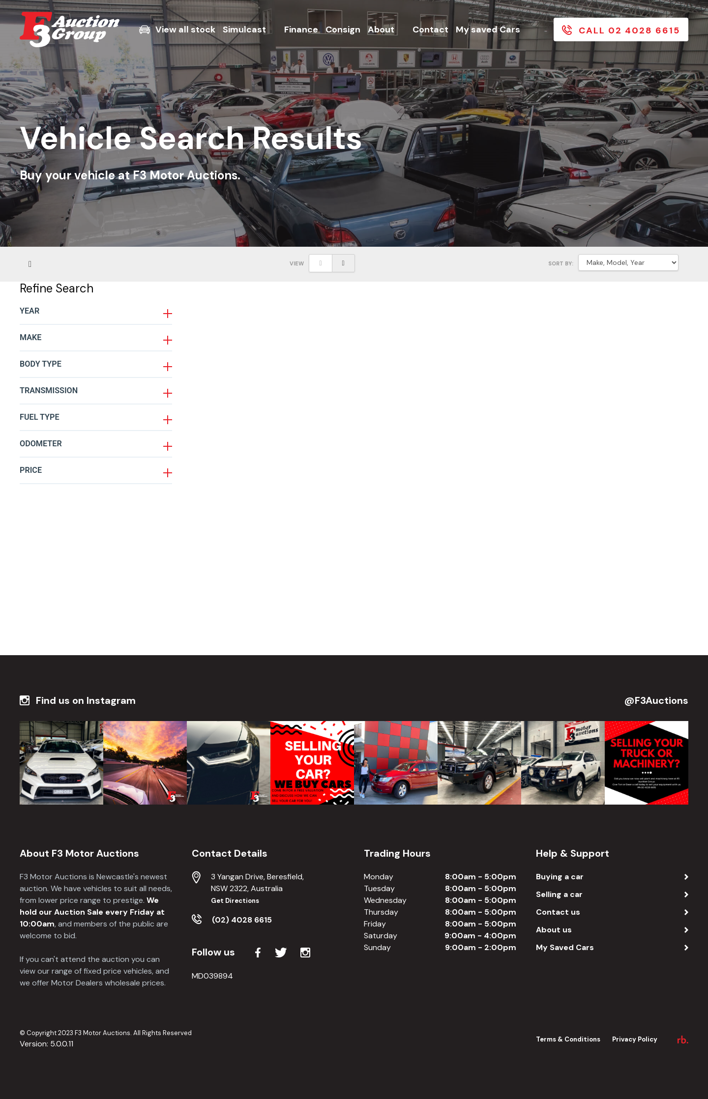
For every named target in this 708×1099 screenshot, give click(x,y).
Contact (430, 29)
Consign (342, 29)
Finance (301, 29)
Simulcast (244, 29)
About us (554, 930)
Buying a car (560, 876)
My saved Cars (488, 29)
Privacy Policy (634, 1039)
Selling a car (559, 894)
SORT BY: (560, 263)
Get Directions (235, 901)
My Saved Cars (565, 947)
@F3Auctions (656, 700)
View (297, 263)
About (381, 29)
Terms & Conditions (568, 1039)
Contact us (558, 912)
